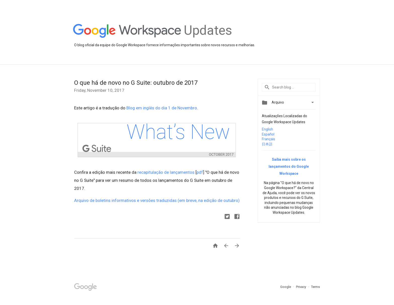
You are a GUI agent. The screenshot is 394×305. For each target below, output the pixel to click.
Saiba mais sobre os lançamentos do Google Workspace (289, 166)
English (267, 129)
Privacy (301, 287)
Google (286, 287)
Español (268, 134)
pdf (199, 172)
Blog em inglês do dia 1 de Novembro (161, 107)
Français (268, 139)
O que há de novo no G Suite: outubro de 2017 (136, 82)
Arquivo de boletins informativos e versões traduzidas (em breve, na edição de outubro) (157, 200)
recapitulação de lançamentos (165, 172)
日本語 (267, 144)
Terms (315, 287)
